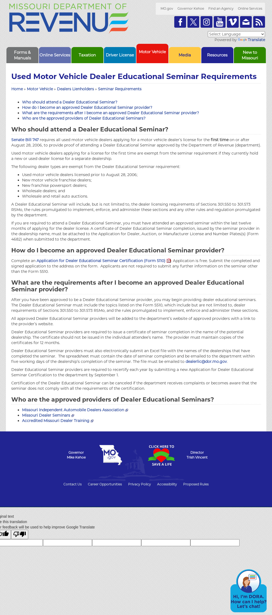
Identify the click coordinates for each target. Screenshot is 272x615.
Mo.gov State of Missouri (111, 455)
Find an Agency (221, 8)
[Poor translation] (19, 534)
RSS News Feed (259, 22)
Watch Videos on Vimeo (233, 22)
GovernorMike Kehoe (76, 454)
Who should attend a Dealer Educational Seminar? (69, 102)
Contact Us (72, 484)
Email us (246, 22)
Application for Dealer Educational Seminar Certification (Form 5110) (104, 260)
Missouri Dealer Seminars (48, 415)
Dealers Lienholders (76, 89)
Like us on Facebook (180, 22)
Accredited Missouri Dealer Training (57, 420)
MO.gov (167, 8)
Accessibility (167, 484)
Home (17, 89)
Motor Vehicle (40, 89)
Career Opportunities (105, 484)
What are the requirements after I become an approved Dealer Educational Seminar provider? (110, 112)
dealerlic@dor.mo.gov (206, 361)
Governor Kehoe (190, 8)
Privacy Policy (139, 484)
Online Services (250, 8)
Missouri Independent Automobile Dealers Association (75, 409)
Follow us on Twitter (193, 22)
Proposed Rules (196, 484)
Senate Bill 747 (25, 139)
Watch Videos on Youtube (220, 22)
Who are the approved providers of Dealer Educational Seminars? (84, 118)
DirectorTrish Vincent (197, 454)
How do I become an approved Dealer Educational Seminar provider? (87, 107)
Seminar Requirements (120, 89)
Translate (251, 39)
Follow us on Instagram (206, 22)
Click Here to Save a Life (161, 455)
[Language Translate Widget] (236, 34)
